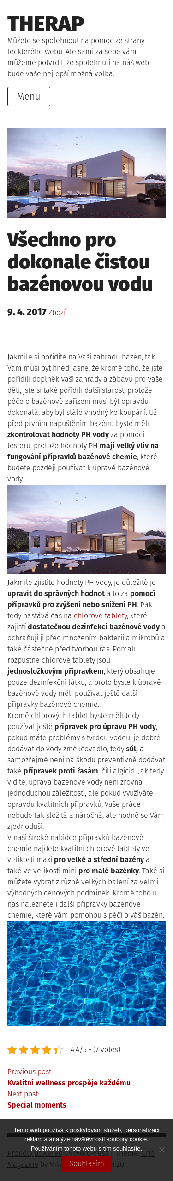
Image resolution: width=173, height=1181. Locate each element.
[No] (161, 1149)
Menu (29, 96)
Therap (45, 24)
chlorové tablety (100, 615)
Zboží (57, 312)
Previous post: (86, 1078)
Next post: (86, 1100)
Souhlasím (86, 1163)
